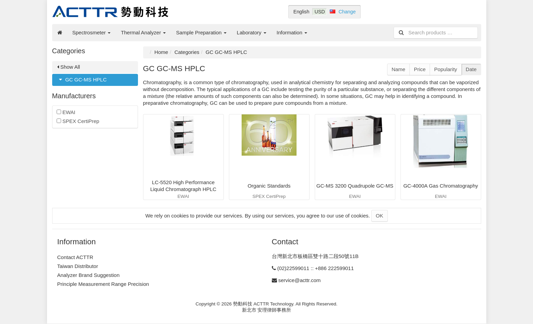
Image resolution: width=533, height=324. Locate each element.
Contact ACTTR (75, 257)
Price (420, 69)
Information (292, 32)
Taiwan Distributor (77, 266)
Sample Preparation (201, 32)
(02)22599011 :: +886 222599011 (315, 268)
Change (347, 11)
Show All (68, 67)
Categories (186, 52)
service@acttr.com (299, 280)
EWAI (66, 112)
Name (398, 69)
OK (379, 216)
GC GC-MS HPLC (82, 79)
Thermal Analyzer (143, 32)
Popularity (445, 69)
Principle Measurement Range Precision (103, 284)
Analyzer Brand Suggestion (88, 275)
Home (161, 52)
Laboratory (251, 32)
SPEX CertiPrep (78, 121)
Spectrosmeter (91, 32)
